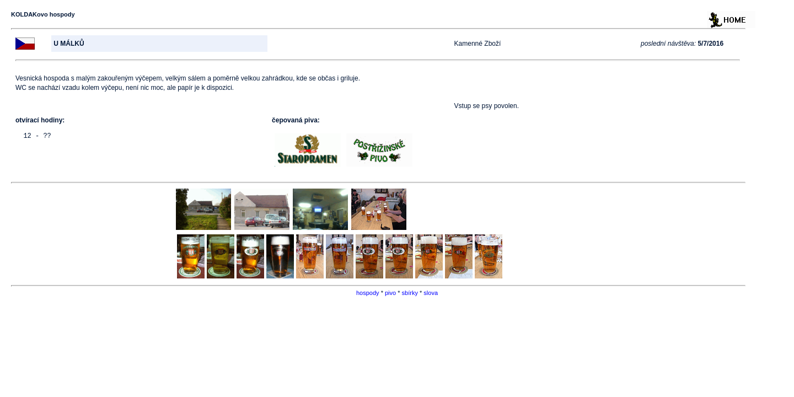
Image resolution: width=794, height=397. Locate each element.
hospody (367, 292)
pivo (390, 292)
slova (430, 292)
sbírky (410, 292)
